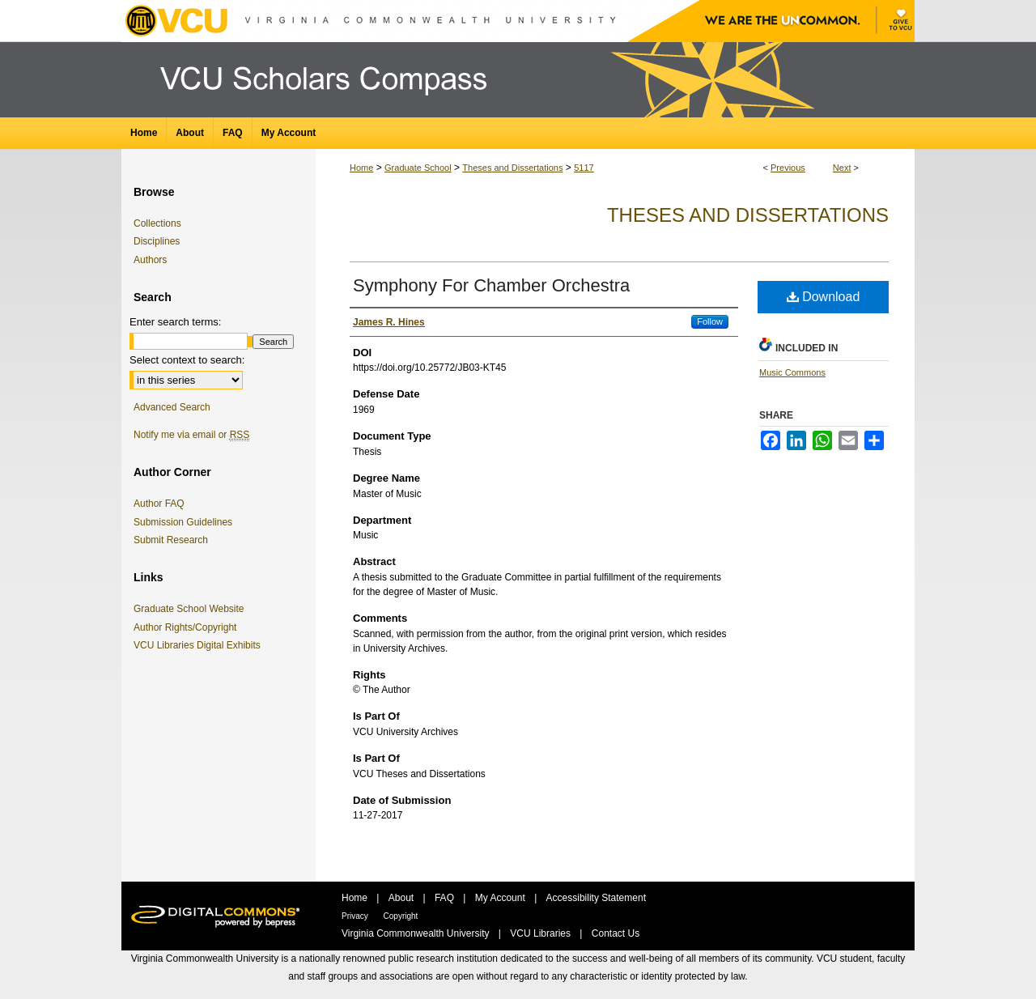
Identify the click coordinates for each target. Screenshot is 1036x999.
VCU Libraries (541, 933)
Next (842, 167)
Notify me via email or (191, 434)
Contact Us (615, 933)
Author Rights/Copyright (187, 627)
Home (361, 167)
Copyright (401, 916)
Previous (788, 167)
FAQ (445, 897)
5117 (583, 167)
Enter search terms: (175, 322)
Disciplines (157, 241)
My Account (501, 897)
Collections (157, 223)
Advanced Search (172, 407)
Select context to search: (187, 360)
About (402, 897)
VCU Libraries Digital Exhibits (200, 645)
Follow (710, 321)
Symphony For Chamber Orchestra (491, 285)
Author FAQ (159, 503)
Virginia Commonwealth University (417, 933)
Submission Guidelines (183, 522)
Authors (150, 260)
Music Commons (792, 372)
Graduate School (418, 167)
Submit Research (171, 540)
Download (823, 297)
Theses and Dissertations (512, 167)
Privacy (356, 916)
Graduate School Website (191, 608)
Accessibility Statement (596, 897)
